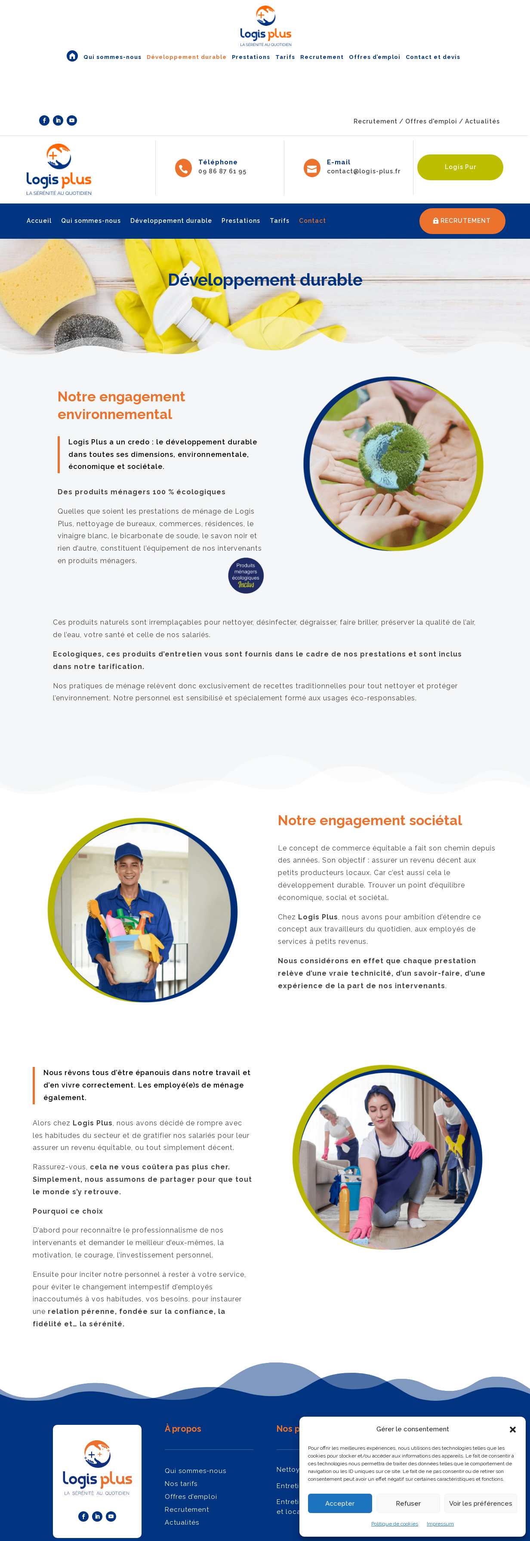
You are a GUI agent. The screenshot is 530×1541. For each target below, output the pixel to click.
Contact (312, 220)
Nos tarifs (181, 1484)
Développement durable (171, 220)
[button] (512, 1429)
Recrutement (376, 121)
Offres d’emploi (191, 1497)
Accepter (339, 1503)
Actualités (483, 121)
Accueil (39, 220)
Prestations (241, 220)
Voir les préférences (480, 1503)
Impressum (440, 1524)
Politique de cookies (394, 1524)
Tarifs (280, 220)
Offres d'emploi (431, 121)
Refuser (408, 1503)
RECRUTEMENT (466, 220)
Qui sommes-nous (91, 220)
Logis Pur (460, 166)
